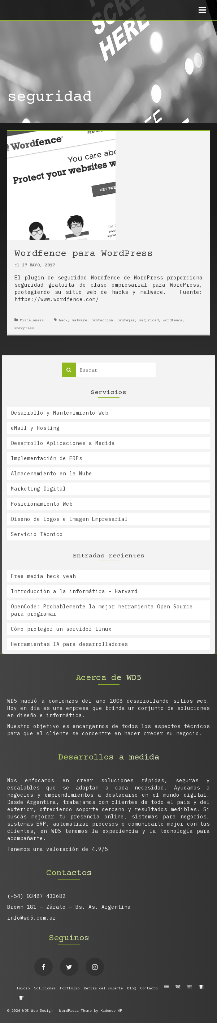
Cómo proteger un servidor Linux (61, 629)
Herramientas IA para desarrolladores (69, 644)
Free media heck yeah (43, 576)
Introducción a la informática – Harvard (74, 591)
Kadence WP (111, 1010)
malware (79, 320)
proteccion (102, 320)
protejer (126, 320)
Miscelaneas (32, 320)
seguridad (149, 320)
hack (63, 320)
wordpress (24, 328)
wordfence (172, 320)
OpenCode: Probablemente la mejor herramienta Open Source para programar (102, 610)
